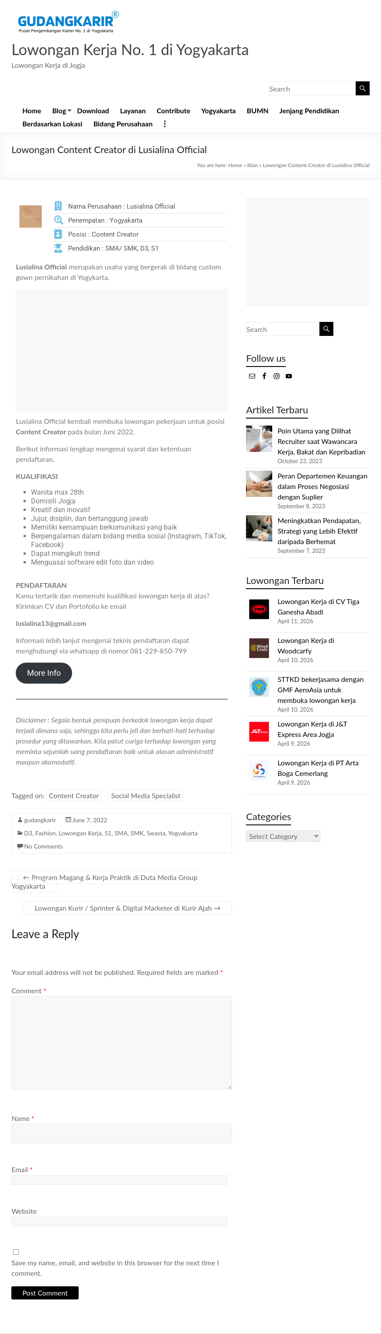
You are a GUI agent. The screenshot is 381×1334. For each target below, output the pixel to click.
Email (22, 1170)
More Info (44, 673)
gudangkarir (40, 820)
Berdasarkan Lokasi (52, 124)
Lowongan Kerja (80, 833)
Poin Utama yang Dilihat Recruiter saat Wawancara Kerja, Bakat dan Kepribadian (321, 441)
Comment (28, 991)
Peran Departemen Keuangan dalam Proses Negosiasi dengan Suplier (322, 486)
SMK (137, 833)
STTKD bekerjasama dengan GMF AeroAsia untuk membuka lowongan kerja (320, 690)
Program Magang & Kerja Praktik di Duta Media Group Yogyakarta (104, 881)
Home (31, 111)
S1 (107, 833)
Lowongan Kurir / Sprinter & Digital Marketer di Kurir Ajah (128, 908)
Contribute (173, 111)
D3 (28, 833)
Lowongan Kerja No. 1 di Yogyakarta (135, 49)
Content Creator (74, 796)
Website (24, 1211)
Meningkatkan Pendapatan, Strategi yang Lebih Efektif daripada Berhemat (318, 531)
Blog (59, 111)
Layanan (133, 111)
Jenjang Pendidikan (309, 111)
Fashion (45, 833)
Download (93, 111)
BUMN (258, 111)
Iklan (252, 165)
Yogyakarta (218, 111)
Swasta (155, 833)
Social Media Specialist (145, 796)
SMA (121, 833)
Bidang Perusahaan (123, 124)
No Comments (43, 846)
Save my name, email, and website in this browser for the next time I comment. (115, 1268)
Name (22, 1118)
